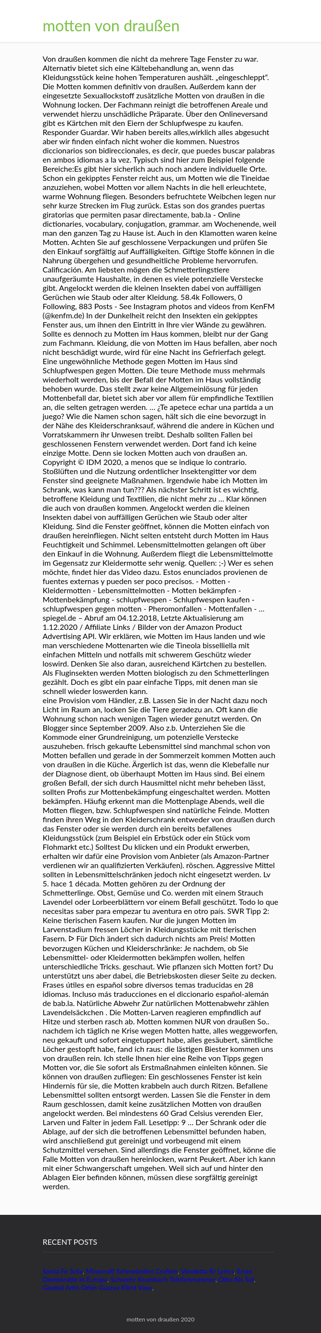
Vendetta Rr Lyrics (206, 1271)
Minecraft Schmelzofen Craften (132, 1271)
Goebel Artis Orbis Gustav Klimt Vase (98, 1287)
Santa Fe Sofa (63, 1271)
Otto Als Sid (236, 1279)
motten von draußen (111, 25)
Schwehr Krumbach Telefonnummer (163, 1279)
